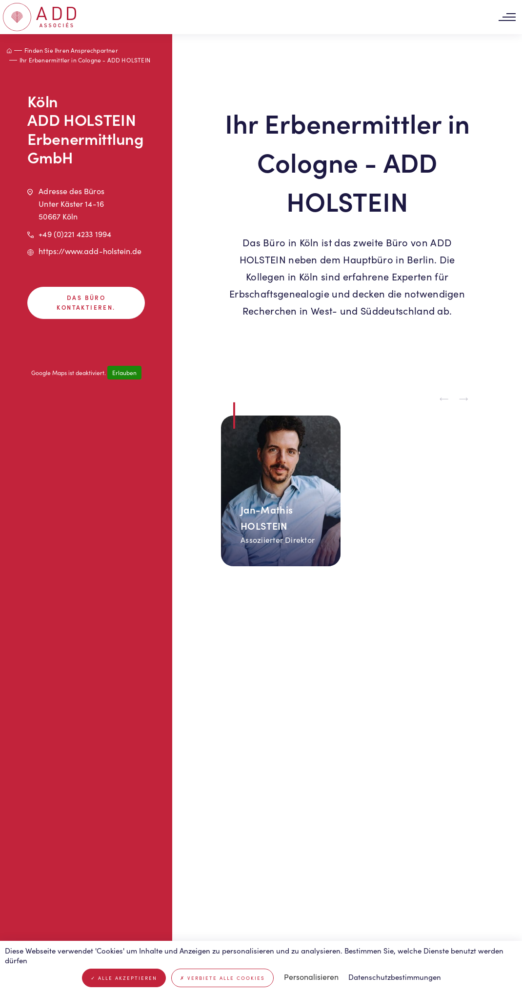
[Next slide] (463, 399)
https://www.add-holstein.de (90, 251)
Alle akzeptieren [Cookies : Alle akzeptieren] (124, 977)
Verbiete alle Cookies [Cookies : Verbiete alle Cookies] (222, 977)
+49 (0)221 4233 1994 (75, 234)
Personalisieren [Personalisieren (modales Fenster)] (311, 977)
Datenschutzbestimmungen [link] (394, 977)
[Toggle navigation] (507, 17)
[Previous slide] (444, 399)
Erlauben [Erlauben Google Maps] (124, 373)
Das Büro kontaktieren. (86, 302)
